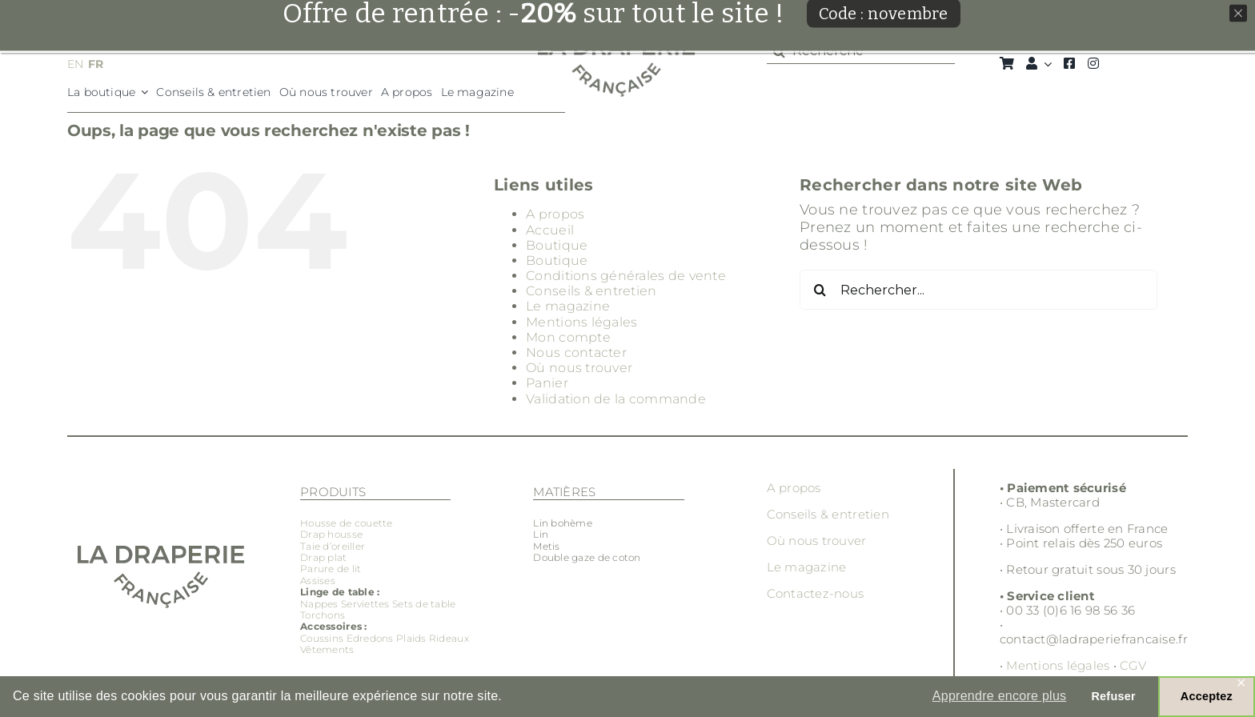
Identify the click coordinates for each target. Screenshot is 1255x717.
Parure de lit (331, 569)
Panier (547, 383)
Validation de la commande (616, 399)
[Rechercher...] (978, 290)
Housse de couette (346, 523)
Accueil (550, 230)
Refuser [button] (1113, 696)
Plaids (411, 638)
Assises (317, 581)
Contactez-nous (815, 593)
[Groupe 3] (617, 45)
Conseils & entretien (591, 290)
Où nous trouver (579, 367)
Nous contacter (576, 352)
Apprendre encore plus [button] (999, 696)
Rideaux (449, 638)
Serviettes (365, 604)
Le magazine (568, 306)
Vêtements (327, 649)
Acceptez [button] (1207, 696)
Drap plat (323, 557)
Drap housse (331, 534)
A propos (555, 214)
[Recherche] (861, 51)
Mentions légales (581, 322)
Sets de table (424, 604)
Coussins (321, 638)
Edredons (370, 638)
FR (96, 64)
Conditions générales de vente (626, 275)
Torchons (322, 615)
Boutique (556, 245)
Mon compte (568, 337)
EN (75, 64)
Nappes (319, 604)
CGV (1133, 665)
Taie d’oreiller (332, 546)
